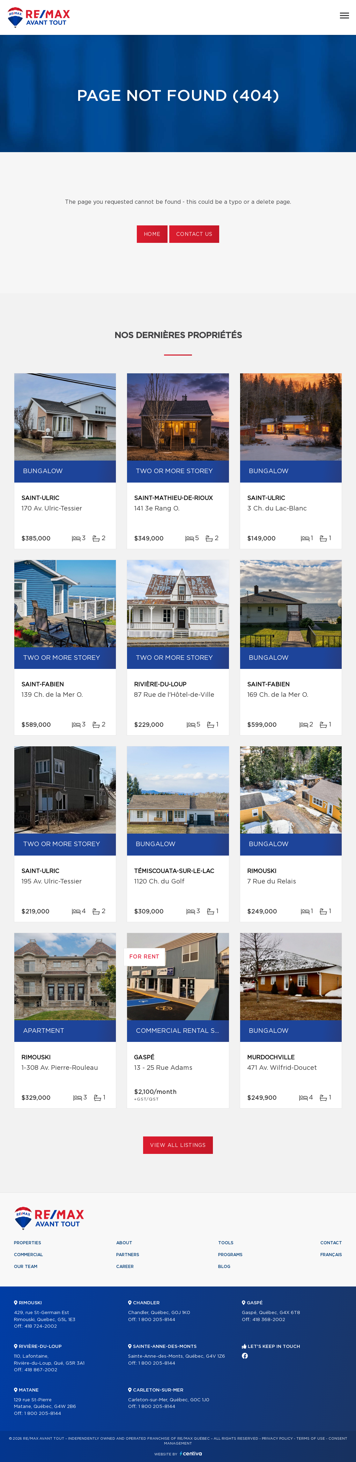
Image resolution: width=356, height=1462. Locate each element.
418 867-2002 (40, 1370)
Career (125, 1267)
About (124, 1243)
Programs (230, 1255)
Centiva (191, 1453)
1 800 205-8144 (42, 1413)
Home (152, 234)
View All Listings (178, 1145)
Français (331, 1255)
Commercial (28, 1255)
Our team (25, 1267)
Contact (331, 1243)
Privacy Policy (277, 1438)
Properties (27, 1243)
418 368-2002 (268, 1320)
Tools (225, 1243)
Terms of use (310, 1438)
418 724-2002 (40, 1326)
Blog (224, 1267)
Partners (127, 1255)
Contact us (194, 234)
